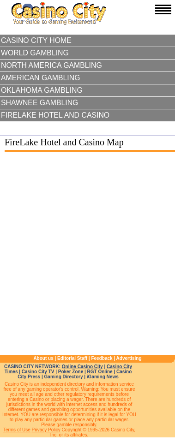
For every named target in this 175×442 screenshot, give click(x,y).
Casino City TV (38, 371)
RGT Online (100, 371)
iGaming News (103, 376)
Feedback (101, 358)
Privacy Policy (46, 429)
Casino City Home (36, 40)
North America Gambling (51, 65)
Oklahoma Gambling (42, 90)
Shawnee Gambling (39, 103)
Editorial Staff (72, 358)
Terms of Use (16, 429)
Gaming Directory (63, 376)
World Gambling (35, 53)
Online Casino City (82, 366)
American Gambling (40, 78)
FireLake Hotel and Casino (55, 115)
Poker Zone (70, 371)
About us (43, 358)
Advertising (129, 358)
